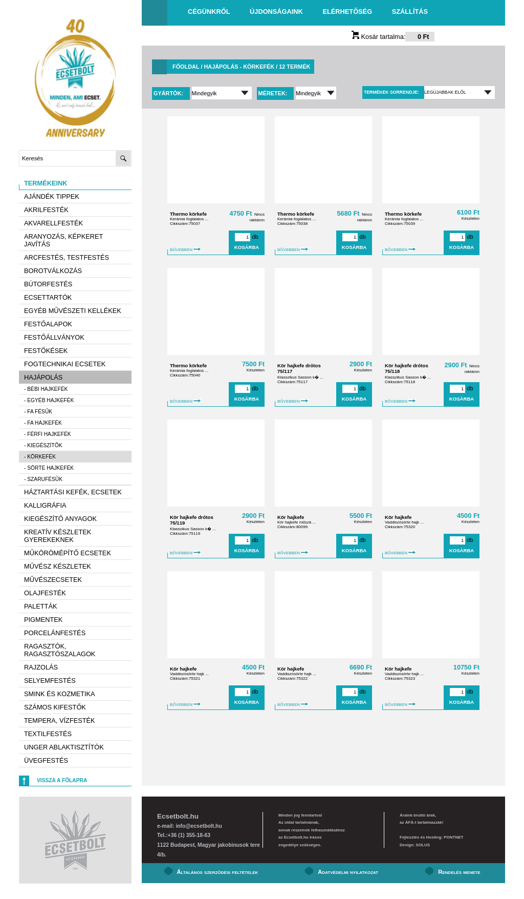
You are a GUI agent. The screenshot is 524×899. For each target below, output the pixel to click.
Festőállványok (54, 337)
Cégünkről (209, 11)
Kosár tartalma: (393, 36)
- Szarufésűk (43, 479)
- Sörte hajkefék (49, 468)
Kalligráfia (45, 505)
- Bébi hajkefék (46, 389)
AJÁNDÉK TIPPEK (51, 196)
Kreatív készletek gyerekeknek (57, 535)
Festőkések (46, 350)
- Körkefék (40, 456)
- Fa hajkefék (43, 423)
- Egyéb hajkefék (49, 400)
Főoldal (185, 67)
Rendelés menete (459, 872)
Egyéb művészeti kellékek (72, 311)
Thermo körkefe (188, 214)
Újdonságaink (276, 11)
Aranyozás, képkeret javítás (63, 240)
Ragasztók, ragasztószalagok (59, 650)
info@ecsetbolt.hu (199, 826)
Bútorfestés (48, 284)
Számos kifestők (55, 707)
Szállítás (410, 11)
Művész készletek (57, 566)
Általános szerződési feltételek (217, 872)
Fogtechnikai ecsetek (64, 364)
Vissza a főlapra (62, 780)
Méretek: (273, 93)
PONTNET (453, 837)
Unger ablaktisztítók (64, 747)
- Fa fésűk (38, 411)
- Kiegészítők (43, 445)
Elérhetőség (347, 11)
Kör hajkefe (290, 517)
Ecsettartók (48, 297)
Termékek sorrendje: (391, 92)
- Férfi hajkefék (47, 434)
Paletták (40, 606)
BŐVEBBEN (185, 249)
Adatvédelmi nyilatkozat (348, 872)
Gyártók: (169, 93)
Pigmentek (43, 619)
